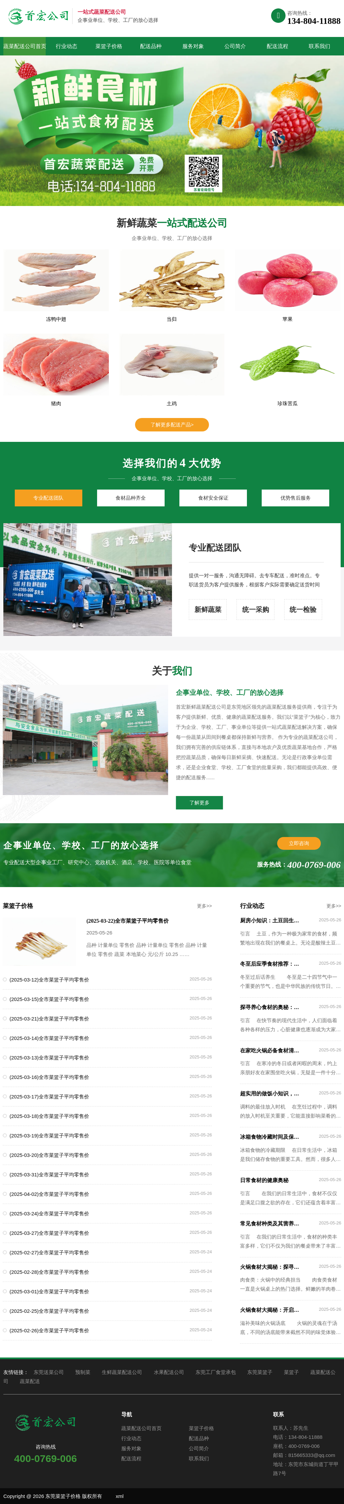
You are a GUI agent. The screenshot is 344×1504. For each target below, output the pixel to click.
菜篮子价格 (108, 46)
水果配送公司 (169, 1372)
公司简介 (235, 46)
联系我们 (319, 46)
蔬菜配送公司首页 (24, 46)
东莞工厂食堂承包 (216, 1372)
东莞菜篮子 (259, 1372)
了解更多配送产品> (172, 424)
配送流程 (277, 46)
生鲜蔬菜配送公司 (122, 1372)
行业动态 (66, 46)
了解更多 (220, 802)
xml (119, 1496)
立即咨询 (299, 843)
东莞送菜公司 (49, 1372)
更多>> (183, 906)
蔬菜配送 (30, 1381)
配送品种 (151, 46)
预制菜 (82, 1372)
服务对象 (193, 46)
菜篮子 (291, 1372)
